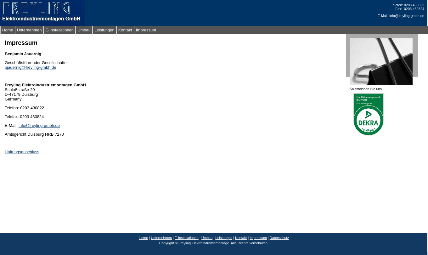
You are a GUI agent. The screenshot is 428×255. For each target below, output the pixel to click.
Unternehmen (29, 30)
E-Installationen (59, 30)
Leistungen (104, 30)
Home (7, 30)
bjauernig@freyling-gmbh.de (30, 67)
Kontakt (125, 30)
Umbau (84, 30)
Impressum (146, 30)
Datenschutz (279, 238)
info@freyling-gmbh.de (39, 125)
